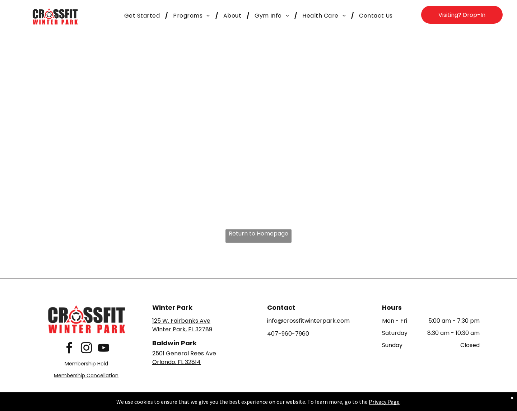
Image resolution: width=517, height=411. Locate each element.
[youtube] (103, 349)
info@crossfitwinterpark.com (308, 321)
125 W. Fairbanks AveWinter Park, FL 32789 (182, 325)
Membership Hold (86, 363)
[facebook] (68, 349)
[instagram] (86, 349)
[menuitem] (143, 15)
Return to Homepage (258, 233)
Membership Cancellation (86, 375)
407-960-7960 (288, 334)
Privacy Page (384, 405)
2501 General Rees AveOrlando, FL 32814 (184, 357)
